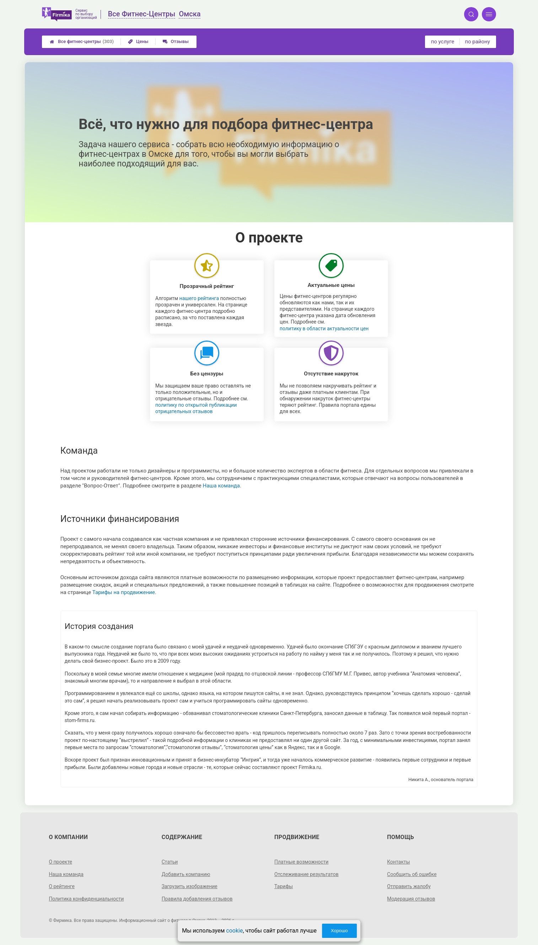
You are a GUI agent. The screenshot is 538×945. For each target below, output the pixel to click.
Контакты (398, 862)
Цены (138, 41)
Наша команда (221, 485)
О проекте (60, 862)
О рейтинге (62, 886)
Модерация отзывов (411, 899)
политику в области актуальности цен (324, 328)
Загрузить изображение (189, 886)
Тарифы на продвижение (123, 592)
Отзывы (176, 41)
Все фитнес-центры (82, 41)
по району (477, 41)
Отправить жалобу (409, 886)
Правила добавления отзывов (197, 899)
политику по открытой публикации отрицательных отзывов (196, 408)
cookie (234, 930)
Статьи (170, 862)
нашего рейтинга (199, 298)
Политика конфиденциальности (86, 899)
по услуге (442, 41)
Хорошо (339, 930)
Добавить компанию (186, 874)
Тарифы (283, 886)
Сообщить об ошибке (411, 874)
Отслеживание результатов (306, 874)
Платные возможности (301, 862)
